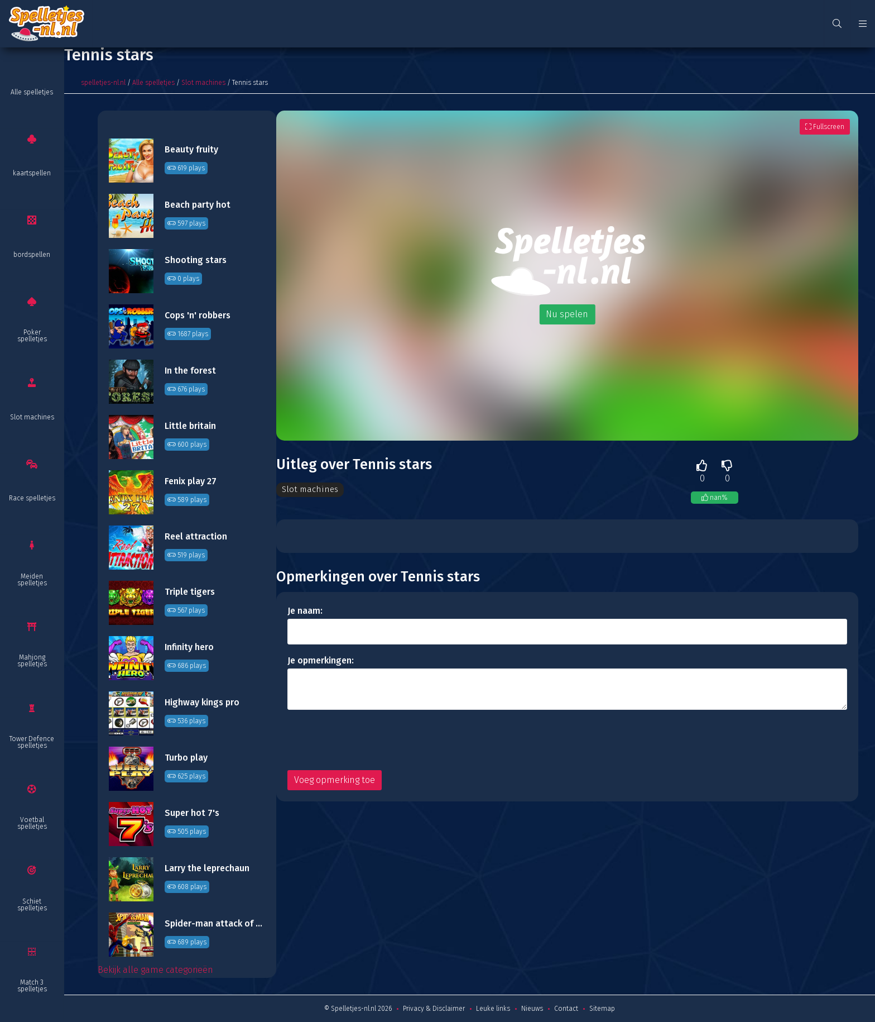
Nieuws (532, 1009)
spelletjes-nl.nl (103, 83)
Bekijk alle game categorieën (155, 969)
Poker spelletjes (32, 335)
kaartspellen (32, 173)
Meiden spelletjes (32, 579)
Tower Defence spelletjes (31, 742)
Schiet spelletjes (32, 904)
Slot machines (32, 417)
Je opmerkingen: (320, 661)
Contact (566, 1009)
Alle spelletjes (32, 92)
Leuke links (493, 1009)
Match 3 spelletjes (32, 985)
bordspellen (31, 255)
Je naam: (305, 611)
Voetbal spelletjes (32, 823)
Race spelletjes (32, 498)
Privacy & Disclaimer (434, 1009)
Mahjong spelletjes (32, 660)
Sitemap (602, 1009)
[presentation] (372, 740)
